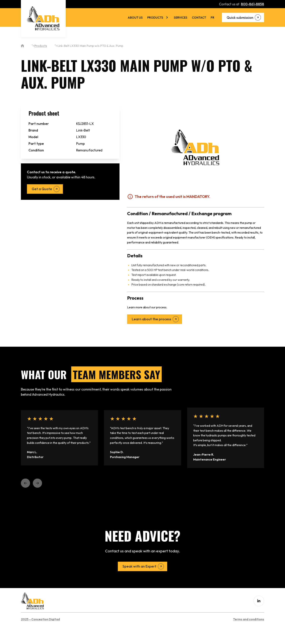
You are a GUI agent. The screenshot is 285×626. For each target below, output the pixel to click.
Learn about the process (151, 319)
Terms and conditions (248, 619)
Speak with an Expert (139, 566)
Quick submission (240, 17)
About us (135, 17)
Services (180, 17)
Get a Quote (42, 189)
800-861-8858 (252, 4)
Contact (199, 17)
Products (155, 17)
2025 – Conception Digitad (40, 619)
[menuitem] (212, 17)
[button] (25, 483)
